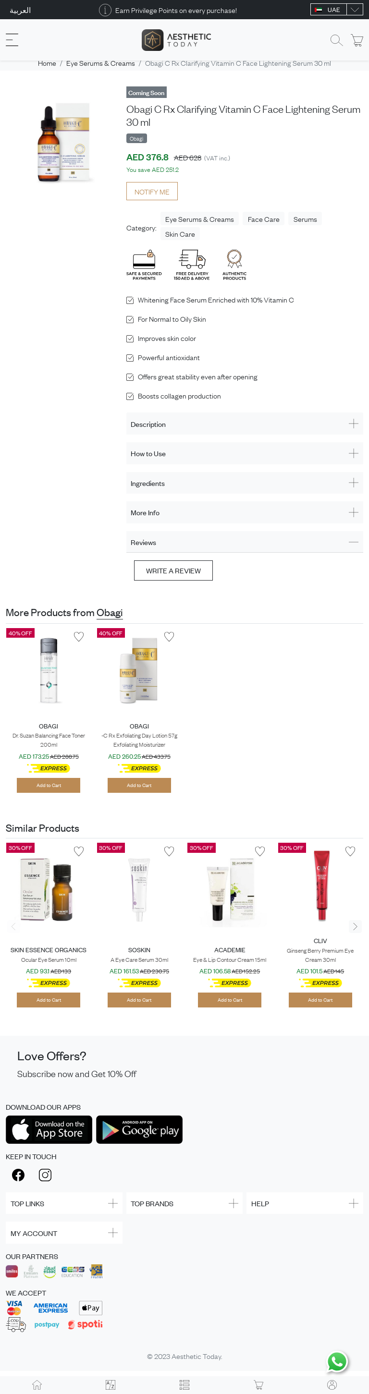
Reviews (143, 542)
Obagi (110, 612)
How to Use (148, 453)
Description (148, 424)
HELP (260, 1203)
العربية (20, 9)
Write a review (173, 570)
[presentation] (13, 926)
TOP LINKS (27, 1203)
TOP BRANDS (152, 1203)
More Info (145, 512)
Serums (305, 218)
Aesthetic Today (196, 1355)
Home (47, 62)
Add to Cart (49, 785)
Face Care (264, 218)
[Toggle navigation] (12, 40)
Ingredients (148, 483)
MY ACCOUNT (34, 1233)
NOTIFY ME (152, 191)
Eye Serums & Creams (100, 62)
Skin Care (180, 233)
